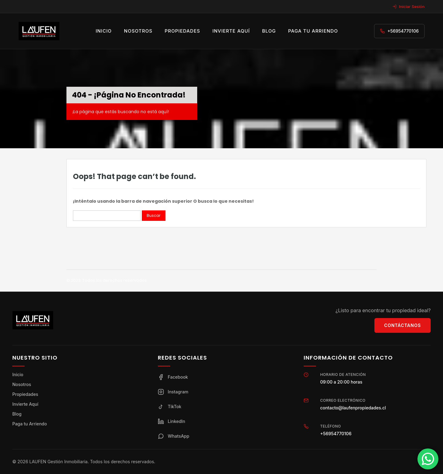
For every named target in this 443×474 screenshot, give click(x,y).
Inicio (104, 31)
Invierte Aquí (25, 404)
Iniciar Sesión (408, 6)
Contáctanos (402, 325)
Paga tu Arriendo (29, 423)
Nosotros (138, 31)
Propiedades (182, 31)
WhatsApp (173, 436)
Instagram (173, 392)
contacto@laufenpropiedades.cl (353, 407)
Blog (269, 31)
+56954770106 (403, 31)
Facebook (173, 377)
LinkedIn (171, 421)
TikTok (169, 407)
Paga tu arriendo (313, 31)
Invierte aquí (231, 31)
